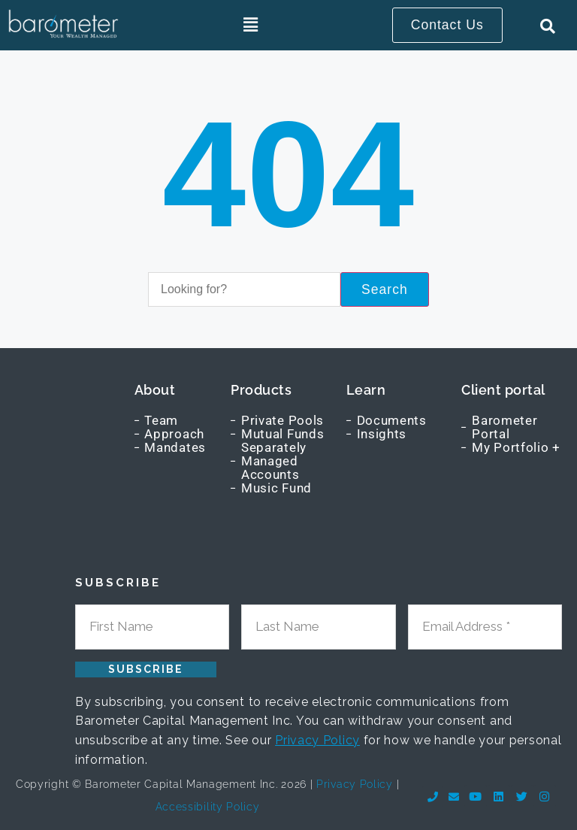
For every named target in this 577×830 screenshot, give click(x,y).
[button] (251, 25)
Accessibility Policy (208, 807)
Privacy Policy (317, 740)
